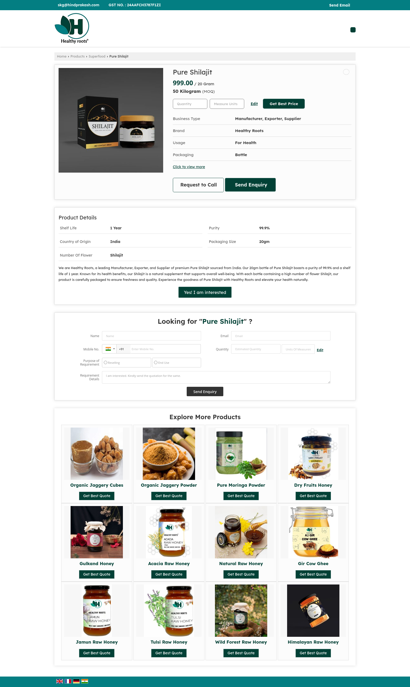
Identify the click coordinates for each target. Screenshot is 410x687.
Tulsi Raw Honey (169, 642)
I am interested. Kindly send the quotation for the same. (216, 377)
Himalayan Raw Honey (313, 642)
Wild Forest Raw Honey (241, 642)
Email (224, 336)
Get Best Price (284, 103)
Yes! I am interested (205, 292)
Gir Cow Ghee (313, 563)
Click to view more (189, 166)
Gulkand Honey (96, 563)
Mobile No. (91, 349)
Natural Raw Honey (241, 563)
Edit (254, 103)
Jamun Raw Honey (97, 642)
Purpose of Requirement (89, 362)
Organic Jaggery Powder (169, 485)
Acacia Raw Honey (169, 563)
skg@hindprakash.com (78, 5)
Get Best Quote (96, 495)
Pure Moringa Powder (241, 485)
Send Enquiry (251, 185)
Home (61, 56)
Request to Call (198, 185)
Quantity (222, 349)
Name (94, 336)
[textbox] (227, 104)
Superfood (97, 56)
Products (78, 56)
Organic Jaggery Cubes (96, 485)
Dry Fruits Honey (313, 485)
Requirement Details (89, 377)
